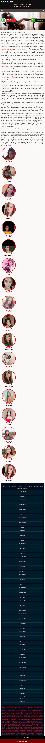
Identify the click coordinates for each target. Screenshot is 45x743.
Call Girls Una (22, 698)
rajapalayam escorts (15, 724)
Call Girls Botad (22, 527)
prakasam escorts (28, 716)
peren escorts (15, 710)
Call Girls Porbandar (22, 662)
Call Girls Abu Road (22, 491)
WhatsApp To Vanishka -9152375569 (22, 741)
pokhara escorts (26, 715)
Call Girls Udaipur (22, 696)
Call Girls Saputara (22, 683)
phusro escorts (19, 713)
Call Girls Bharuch (22, 514)
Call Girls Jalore (22, 646)
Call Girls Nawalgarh (22, 623)
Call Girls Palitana (22, 641)
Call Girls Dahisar (22, 535)
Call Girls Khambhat (22, 587)
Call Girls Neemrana (22, 626)
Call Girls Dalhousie (22, 543)
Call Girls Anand (22, 499)
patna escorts (21, 707)
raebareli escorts (30, 722)
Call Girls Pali (22, 649)
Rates (16, 486)
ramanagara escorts (20, 725)
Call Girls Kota (22, 597)
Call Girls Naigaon (22, 610)
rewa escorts (21, 731)
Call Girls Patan (22, 654)
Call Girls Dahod (22, 538)
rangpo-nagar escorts (25, 728)
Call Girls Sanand (22, 675)
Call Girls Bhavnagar (22, 517)
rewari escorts (28, 731)
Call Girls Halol (22, 566)
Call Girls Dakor (22, 540)
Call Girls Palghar (22, 636)
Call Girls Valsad (22, 701)
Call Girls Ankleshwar (22, 501)
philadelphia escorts (22, 712)
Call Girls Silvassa (22, 525)
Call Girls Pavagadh (22, 657)
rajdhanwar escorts (25, 724)
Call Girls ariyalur (22, 496)
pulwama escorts (30, 718)
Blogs (25, 486)
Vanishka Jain (24, 488)
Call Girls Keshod (22, 584)
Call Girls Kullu (22, 600)
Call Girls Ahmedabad (22, 680)
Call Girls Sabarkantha (22, 670)
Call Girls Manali (22, 605)
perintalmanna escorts (25, 710)
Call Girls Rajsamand (22, 667)
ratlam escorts (30, 730)
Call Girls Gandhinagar (22, 561)
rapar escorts (22, 730)
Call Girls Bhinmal (22, 522)
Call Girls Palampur (22, 631)
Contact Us (30, 486)
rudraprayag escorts (25, 734)
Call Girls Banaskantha (22, 504)
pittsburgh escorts (16, 715)
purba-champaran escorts (24, 719)
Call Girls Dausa (22, 548)
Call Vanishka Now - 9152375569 (22, 737)
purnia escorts (18, 721)
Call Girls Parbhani (22, 652)
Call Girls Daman (22, 545)
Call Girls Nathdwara (22, 618)
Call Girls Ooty (22, 628)
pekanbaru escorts (22, 709)
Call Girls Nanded (22, 615)
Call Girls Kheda (22, 589)
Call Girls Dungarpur (22, 556)
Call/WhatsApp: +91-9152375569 (23, 4)
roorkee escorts (14, 734)
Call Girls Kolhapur (22, 595)
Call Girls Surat (22, 644)
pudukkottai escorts (20, 718)
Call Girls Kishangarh (22, 592)
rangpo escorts (15, 728)
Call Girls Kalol (22, 582)
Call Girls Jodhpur (22, 574)
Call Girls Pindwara (22, 659)
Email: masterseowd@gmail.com (22, 6)
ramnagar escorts (19, 727)
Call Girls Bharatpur (22, 512)
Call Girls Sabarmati (22, 672)
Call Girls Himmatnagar (22, 571)
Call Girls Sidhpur (22, 688)
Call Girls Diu (22, 553)
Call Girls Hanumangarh (22, 569)
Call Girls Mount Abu (22, 602)
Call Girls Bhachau (22, 509)
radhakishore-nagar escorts (18, 722)
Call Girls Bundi (22, 530)
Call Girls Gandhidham (22, 558)
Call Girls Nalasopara (22, 613)
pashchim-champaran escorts (24, 706)
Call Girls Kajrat (22, 579)
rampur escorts (28, 727)
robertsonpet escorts (22, 733)
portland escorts (19, 716)
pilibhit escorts (28, 713)
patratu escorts (29, 707)
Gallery (20, 486)
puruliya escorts (28, 721)
